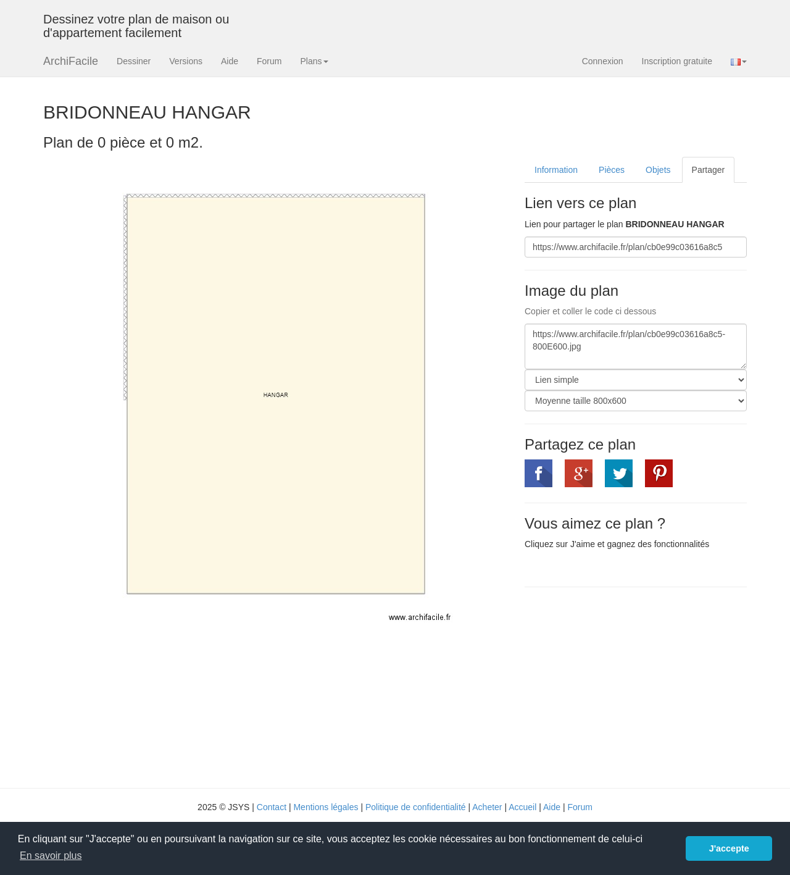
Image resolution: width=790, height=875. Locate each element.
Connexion (602, 61)
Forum (269, 61)
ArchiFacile (70, 61)
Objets (658, 170)
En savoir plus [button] (51, 855)
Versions (185, 61)
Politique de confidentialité (415, 807)
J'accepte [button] (729, 848)
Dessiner (134, 61)
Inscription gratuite (677, 61)
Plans (314, 61)
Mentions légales (325, 807)
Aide (229, 61)
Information (556, 170)
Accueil (522, 807)
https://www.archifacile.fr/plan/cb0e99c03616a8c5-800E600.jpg (636, 346)
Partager (708, 170)
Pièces (612, 170)
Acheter (487, 807)
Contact (271, 807)
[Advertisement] (628, 686)
